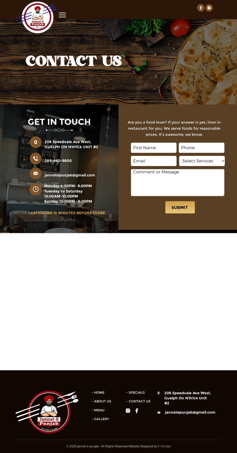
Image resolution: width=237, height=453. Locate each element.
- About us (101, 401)
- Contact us (138, 401)
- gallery (100, 418)
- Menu (98, 410)
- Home (98, 392)
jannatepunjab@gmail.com (70, 175)
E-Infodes (164, 446)
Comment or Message (177, 182)
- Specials (135, 392)
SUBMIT (180, 207)
